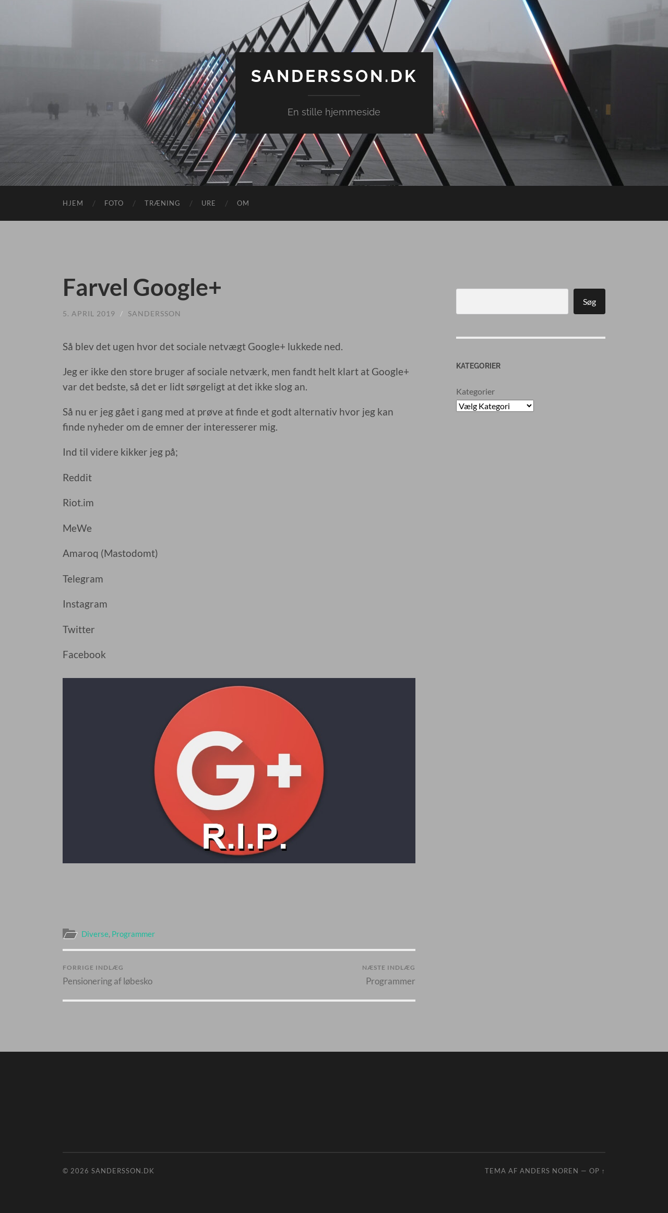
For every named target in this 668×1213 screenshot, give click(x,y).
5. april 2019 (89, 313)
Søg (589, 301)
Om (243, 203)
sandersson (154, 313)
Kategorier (475, 391)
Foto (114, 203)
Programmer (133, 933)
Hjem (73, 203)
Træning (163, 203)
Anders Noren (549, 1171)
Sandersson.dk (334, 76)
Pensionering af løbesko (107, 975)
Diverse (95, 933)
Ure (208, 203)
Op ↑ (597, 1171)
